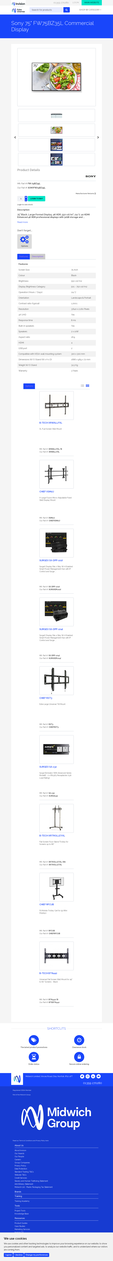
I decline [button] (19, 1255)
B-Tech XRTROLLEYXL (52, 835)
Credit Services (21, 1178)
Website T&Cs (20, 1175)
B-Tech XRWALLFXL (50, 422)
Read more (22, 222)
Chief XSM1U (46, 491)
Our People (19, 1156)
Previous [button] (15, 137)
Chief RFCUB (46, 904)
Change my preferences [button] (36, 1255)
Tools (17, 1206)
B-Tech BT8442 (48, 973)
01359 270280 (61, 2)
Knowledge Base (22, 1214)
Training (18, 1196)
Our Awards (19, 1153)
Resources (20, 1218)
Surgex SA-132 (48, 766)
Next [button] (97, 137)
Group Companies (22, 1163)
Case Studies (20, 1226)
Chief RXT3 (45, 698)
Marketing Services (22, 1229)
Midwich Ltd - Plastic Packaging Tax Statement (33, 1187)
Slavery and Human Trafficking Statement (31, 1181)
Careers (18, 1160)
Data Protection (21, 1169)
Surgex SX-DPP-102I (51, 560)
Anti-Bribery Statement (24, 1184)
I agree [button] (8, 1255)
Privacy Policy (20, 1166)
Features (23, 256)
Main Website (91, 2)
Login (75, 2)
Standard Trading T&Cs (24, 1172)
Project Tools (20, 1211)
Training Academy (22, 1201)
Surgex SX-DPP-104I (51, 629)
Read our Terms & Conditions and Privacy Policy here (31, 1140)
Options (29, 386)
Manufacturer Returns (86, 193)
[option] (56, 130)
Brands (18, 1192)
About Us (19, 1145)
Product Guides (21, 1223)
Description (37, 256)
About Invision (20, 1150)
